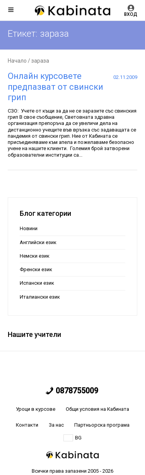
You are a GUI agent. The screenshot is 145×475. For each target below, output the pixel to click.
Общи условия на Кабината (97, 409)
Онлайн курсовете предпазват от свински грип (55, 86)
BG (72, 437)
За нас (56, 425)
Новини (29, 228)
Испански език (37, 283)
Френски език (36, 269)
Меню (11, 10)
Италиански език (40, 297)
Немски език (34, 256)
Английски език (38, 242)
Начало (17, 61)
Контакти (27, 425)
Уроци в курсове (35, 409)
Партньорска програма (102, 425)
